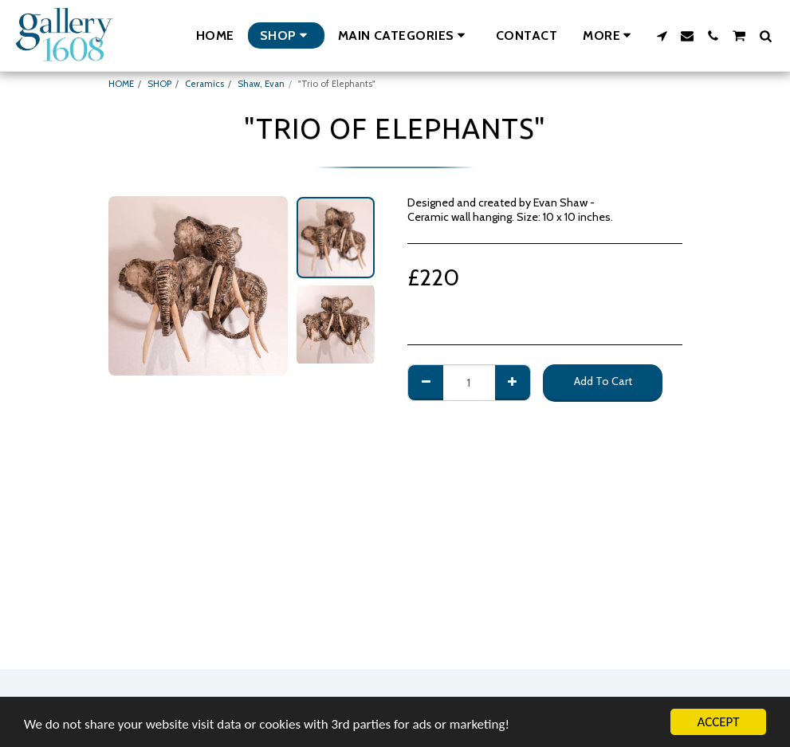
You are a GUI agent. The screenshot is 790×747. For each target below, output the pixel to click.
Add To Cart (603, 381)
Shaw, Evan (261, 83)
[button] (404, 35)
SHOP (159, 83)
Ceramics (204, 83)
